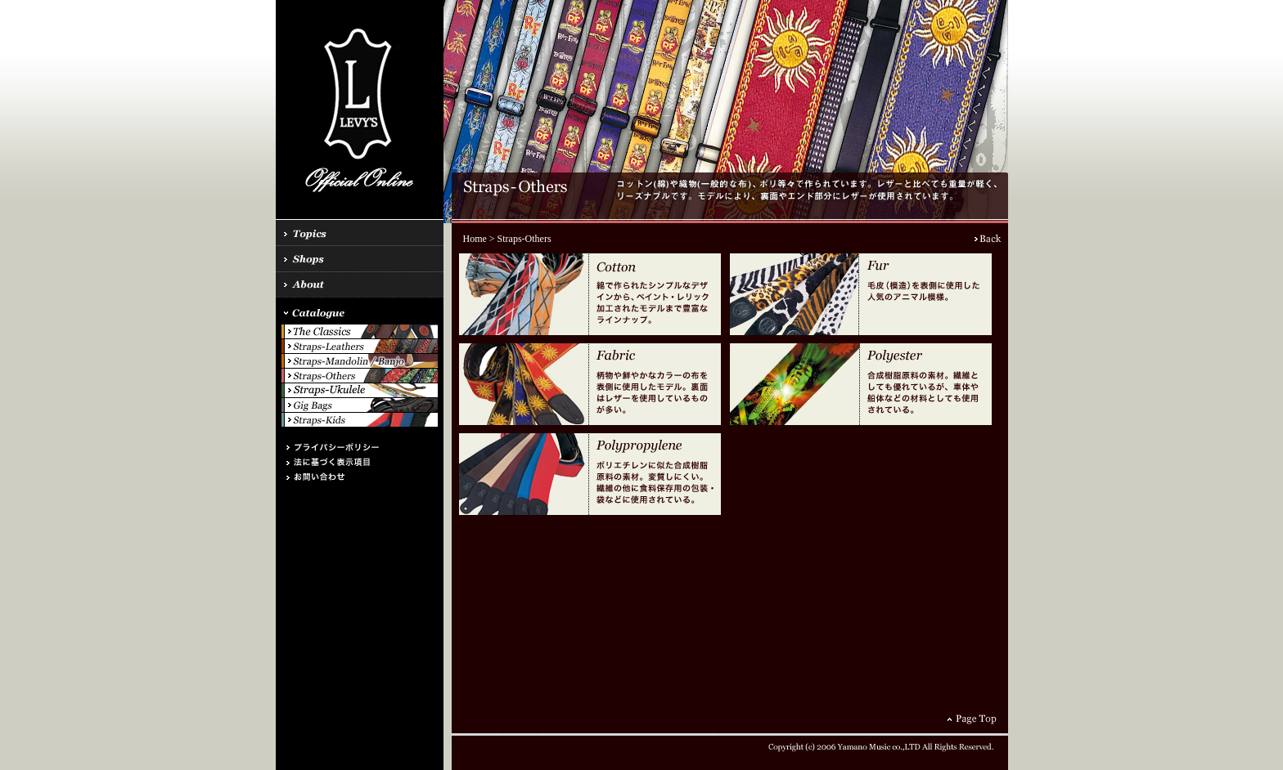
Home (475, 238)
